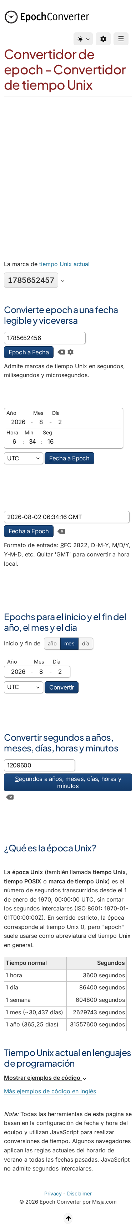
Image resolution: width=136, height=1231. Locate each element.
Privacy (53, 1193)
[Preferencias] (103, 38)
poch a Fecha (29, 352)
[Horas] (14, 441)
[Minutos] (32, 441)
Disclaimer (79, 1193)
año (52, 643)
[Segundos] (50, 441)
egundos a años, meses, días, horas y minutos (68, 782)
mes (69, 643)
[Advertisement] (68, 168)
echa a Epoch (69, 458)
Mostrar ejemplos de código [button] (45, 1077)
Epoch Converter (60, 1202)
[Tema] (83, 38)
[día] (60, 422)
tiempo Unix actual (64, 264)
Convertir (61, 687)
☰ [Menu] (121, 39)
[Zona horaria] (23, 458)
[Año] (18, 422)
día (85, 643)
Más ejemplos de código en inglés (50, 1091)
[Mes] (41, 422)
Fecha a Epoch (29, 531)
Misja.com (104, 1202)
